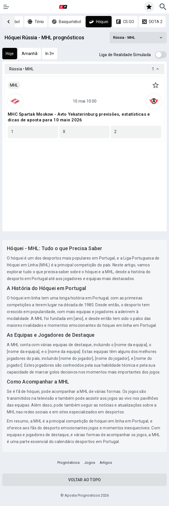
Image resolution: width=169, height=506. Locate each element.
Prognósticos (68, 462)
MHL (14, 85)
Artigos (106, 462)
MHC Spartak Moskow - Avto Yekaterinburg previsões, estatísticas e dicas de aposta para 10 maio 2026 (79, 117)
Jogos (89, 462)
